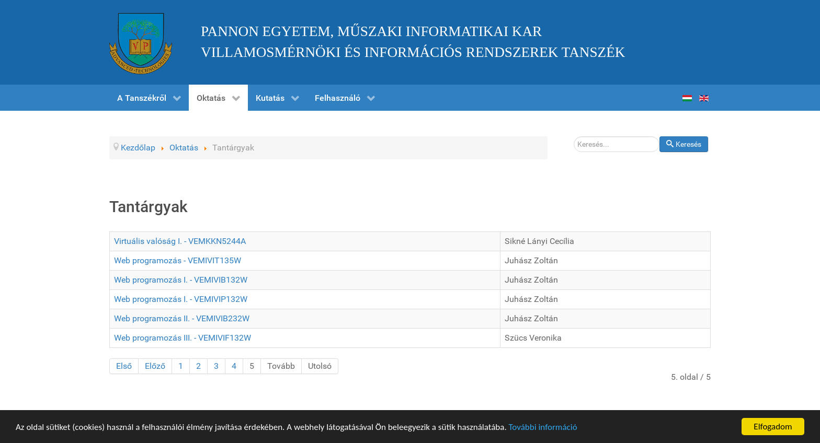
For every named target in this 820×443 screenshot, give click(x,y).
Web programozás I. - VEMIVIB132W (180, 280)
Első (124, 366)
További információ (543, 427)
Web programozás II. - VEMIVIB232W (181, 318)
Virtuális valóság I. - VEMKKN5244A (180, 241)
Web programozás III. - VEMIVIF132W (182, 338)
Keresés (659, 136)
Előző (155, 366)
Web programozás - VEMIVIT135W (177, 260)
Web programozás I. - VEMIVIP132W (180, 299)
